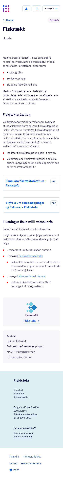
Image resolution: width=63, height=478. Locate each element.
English (16, 469)
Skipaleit (18, 389)
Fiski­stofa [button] (32, 320)
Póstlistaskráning (23, 436)
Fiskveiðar (19, 393)
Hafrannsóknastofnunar (31, 276)
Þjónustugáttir (21, 397)
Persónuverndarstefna (31, 463)
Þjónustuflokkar (32, 456)
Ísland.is (14, 456)
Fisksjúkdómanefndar (30, 256)
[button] (26, 8)
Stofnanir (13, 463)
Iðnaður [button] (8, 19)
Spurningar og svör (23, 432)
